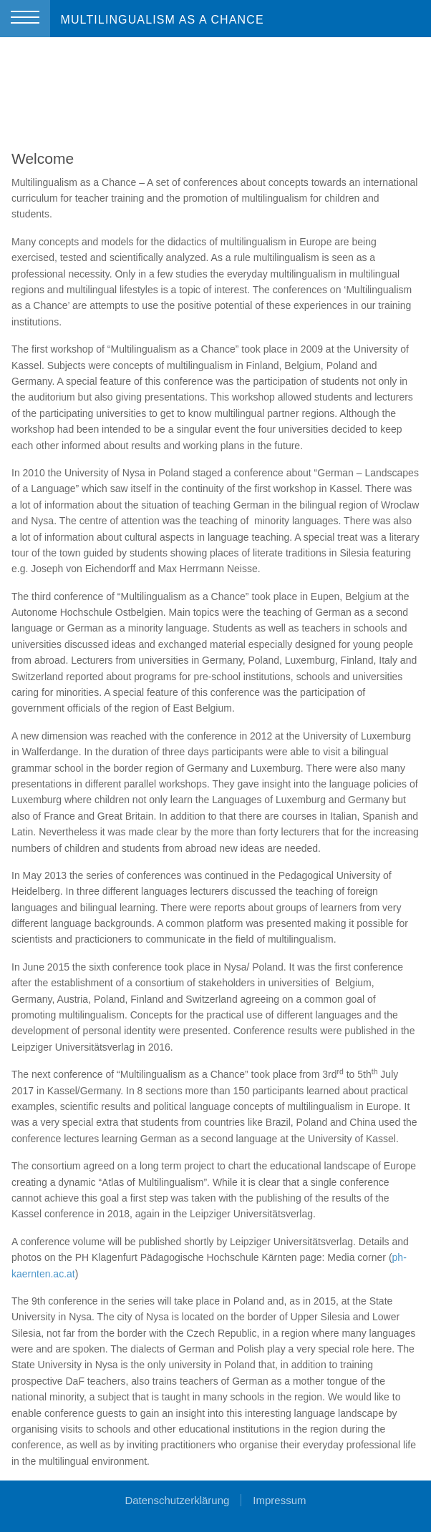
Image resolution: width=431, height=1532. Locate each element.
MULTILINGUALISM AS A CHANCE (161, 20)
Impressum (279, 1500)
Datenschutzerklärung (177, 1500)
